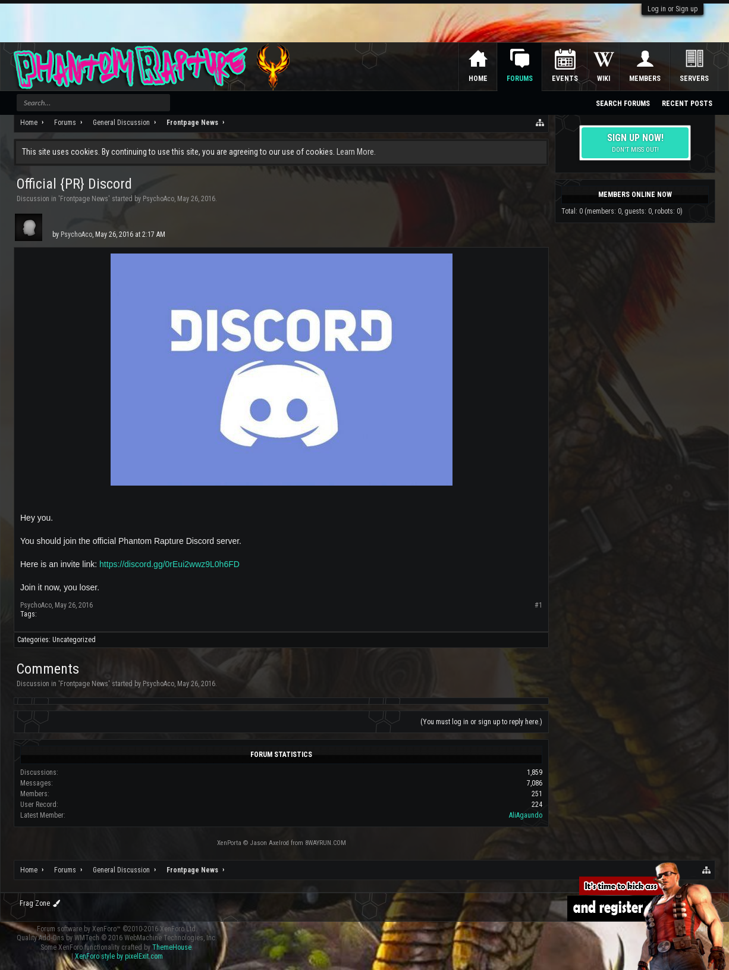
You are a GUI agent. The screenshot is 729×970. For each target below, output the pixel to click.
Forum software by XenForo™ (117, 929)
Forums (520, 78)
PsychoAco (158, 199)
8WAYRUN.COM (325, 843)
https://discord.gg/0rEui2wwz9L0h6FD (169, 564)
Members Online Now (635, 194)
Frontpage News (84, 199)
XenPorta (229, 843)
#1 (538, 605)
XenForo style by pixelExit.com (119, 956)
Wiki (603, 78)
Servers (694, 78)
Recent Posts (687, 103)
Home (478, 78)
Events (565, 78)
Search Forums (623, 103)
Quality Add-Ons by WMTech (117, 938)
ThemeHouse (171, 947)
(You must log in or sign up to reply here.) (481, 722)
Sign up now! (635, 143)
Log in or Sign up (672, 9)
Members (645, 78)
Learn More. (356, 152)
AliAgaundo (525, 815)
